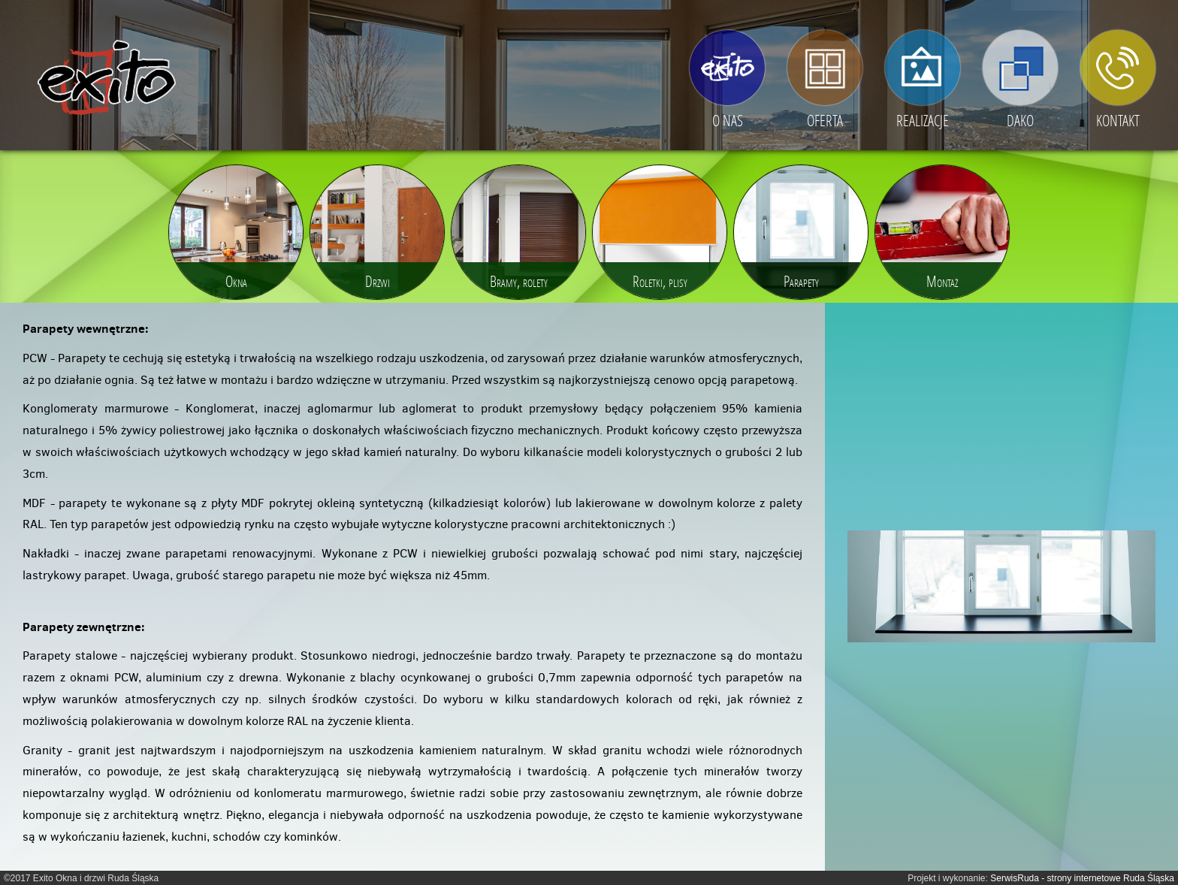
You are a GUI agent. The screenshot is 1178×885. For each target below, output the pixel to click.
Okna (236, 281)
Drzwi (377, 281)
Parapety (801, 281)
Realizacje (922, 120)
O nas (727, 120)
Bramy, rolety (519, 281)
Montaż (942, 281)
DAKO (1020, 120)
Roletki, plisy (660, 281)
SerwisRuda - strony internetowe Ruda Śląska (1082, 878)
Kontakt (1118, 120)
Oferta (825, 120)
